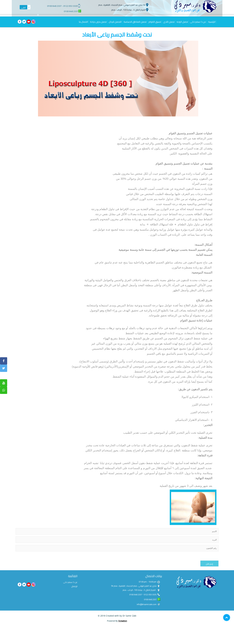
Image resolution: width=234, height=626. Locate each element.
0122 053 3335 (70, 6)
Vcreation (122, 620)
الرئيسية (211, 22)
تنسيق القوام (155, 22)
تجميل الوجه (182, 22)
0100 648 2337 (54, 6)
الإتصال (74, 586)
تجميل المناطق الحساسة (135, 22)
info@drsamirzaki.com (146, 604)
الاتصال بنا (83, 22)
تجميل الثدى (168, 22)
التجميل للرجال (115, 22)
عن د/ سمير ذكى (198, 22)
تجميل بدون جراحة (98, 22)
